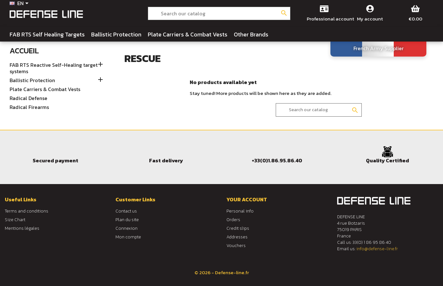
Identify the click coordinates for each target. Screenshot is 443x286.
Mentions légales (22, 228)
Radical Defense (28, 98)
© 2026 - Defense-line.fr (221, 272)
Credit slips (237, 228)
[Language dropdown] (20, 4)
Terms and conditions (26, 211)
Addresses (237, 237)
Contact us (126, 211)
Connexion (126, 228)
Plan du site (127, 219)
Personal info (240, 211)
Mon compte (128, 237)
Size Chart (15, 219)
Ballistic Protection (32, 80)
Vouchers (236, 245)
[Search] (219, 13)
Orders (233, 219)
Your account (246, 199)
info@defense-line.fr (377, 248)
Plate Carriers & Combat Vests (45, 89)
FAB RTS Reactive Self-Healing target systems (54, 68)
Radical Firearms (29, 107)
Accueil (24, 50)
